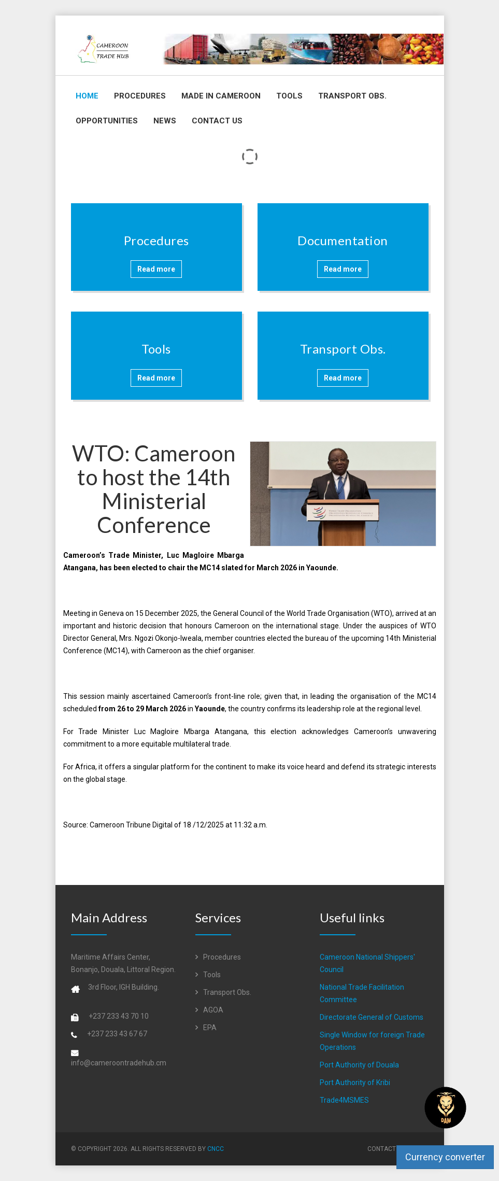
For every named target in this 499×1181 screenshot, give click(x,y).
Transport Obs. (352, 96)
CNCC (215, 1148)
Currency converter (445, 1156)
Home (87, 96)
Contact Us (217, 120)
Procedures (140, 96)
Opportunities (107, 120)
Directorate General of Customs (371, 1017)
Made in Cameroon (221, 96)
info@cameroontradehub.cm (118, 1063)
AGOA (209, 1010)
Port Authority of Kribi (355, 1082)
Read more (156, 269)
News (164, 120)
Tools (289, 96)
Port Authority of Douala (359, 1065)
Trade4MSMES (344, 1100)
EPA (206, 1027)
